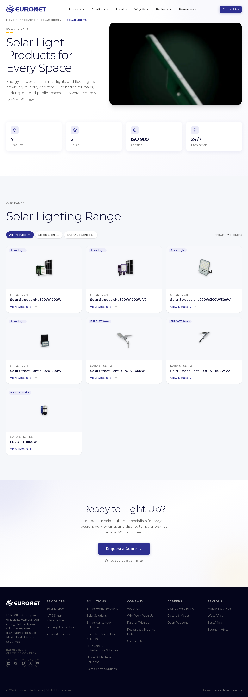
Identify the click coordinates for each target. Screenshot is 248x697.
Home (10, 20)
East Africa (215, 622)
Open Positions (177, 622)
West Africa (215, 615)
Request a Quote (124, 549)
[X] (30, 663)
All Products (20, 235)
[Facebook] (23, 663)
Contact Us (231, 9)
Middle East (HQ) (219, 608)
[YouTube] (37, 663)
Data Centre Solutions (102, 669)
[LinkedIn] (8, 663)
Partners (164, 9)
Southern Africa (218, 629)
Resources (188, 9)
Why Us (141, 9)
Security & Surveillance (61, 627)
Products (77, 9)
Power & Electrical (58, 634)
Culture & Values (178, 615)
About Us (133, 608)
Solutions (100, 9)
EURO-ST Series (80, 235)
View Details (21, 306)
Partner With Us (138, 622)
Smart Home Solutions (102, 608)
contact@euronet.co (228, 690)
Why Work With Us (140, 615)
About (121, 9)
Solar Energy (51, 20)
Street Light (48, 235)
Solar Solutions (97, 615)
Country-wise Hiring (180, 608)
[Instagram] (16, 663)
